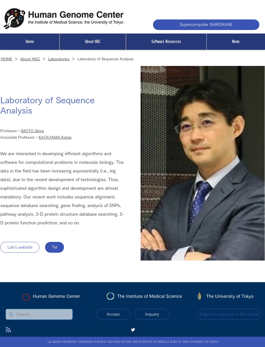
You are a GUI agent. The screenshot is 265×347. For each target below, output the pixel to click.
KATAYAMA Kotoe (55, 137)
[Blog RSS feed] (8, 330)
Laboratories (58, 59)
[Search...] (38, 314)
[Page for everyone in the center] (229, 314)
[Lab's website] (19, 247)
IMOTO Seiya (32, 131)
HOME (6, 59)
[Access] (113, 314)
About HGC (30, 59)
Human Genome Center (56, 296)
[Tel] (54, 247)
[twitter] (133, 329)
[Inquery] (152, 314)
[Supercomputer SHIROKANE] (206, 24)
